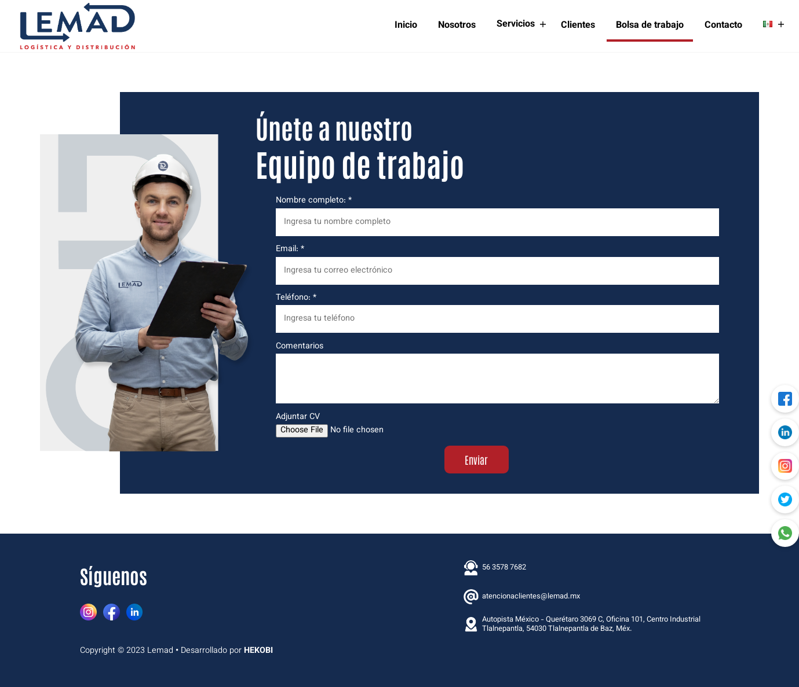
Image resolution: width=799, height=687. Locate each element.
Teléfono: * (497, 313)
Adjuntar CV (497, 425)
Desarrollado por (227, 650)
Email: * (497, 264)
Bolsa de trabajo (650, 25)
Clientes (578, 25)
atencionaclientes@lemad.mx (522, 596)
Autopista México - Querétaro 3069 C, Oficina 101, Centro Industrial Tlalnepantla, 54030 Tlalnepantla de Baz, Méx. (582, 624)
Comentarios (497, 372)
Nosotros (457, 25)
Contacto (723, 25)
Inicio (406, 25)
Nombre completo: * (497, 216)
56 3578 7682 (495, 567)
